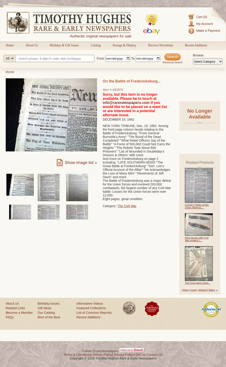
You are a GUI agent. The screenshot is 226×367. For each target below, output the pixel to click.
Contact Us (154, 354)
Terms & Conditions (77, 354)
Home (10, 45)
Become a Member (19, 312)
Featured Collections (91, 308)
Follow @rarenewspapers (100, 351)
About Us (32, 45)
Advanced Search (172, 62)
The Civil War (127, 206)
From (100, 58)
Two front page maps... (197, 283)
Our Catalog (46, 312)
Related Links (15, 308)
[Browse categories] (208, 61)
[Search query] (49, 58)
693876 (118, 90)
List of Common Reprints (94, 312)
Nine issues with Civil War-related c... (196, 239)
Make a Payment (208, 30)
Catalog (96, 45)
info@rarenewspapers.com (126, 103)
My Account (204, 24)
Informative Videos (89, 303)
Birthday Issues (49, 303)
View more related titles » (200, 290)
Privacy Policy (124, 354)
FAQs (10, 317)
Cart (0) (201, 17)
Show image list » (81, 162)
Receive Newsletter (160, 45)
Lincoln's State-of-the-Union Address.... (197, 206)
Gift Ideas (44, 308)
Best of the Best (49, 317)
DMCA (140, 354)
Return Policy (102, 354)
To (133, 58)
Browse (198, 55)
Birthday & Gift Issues (64, 45)
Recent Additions (196, 45)
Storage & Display (124, 45)
